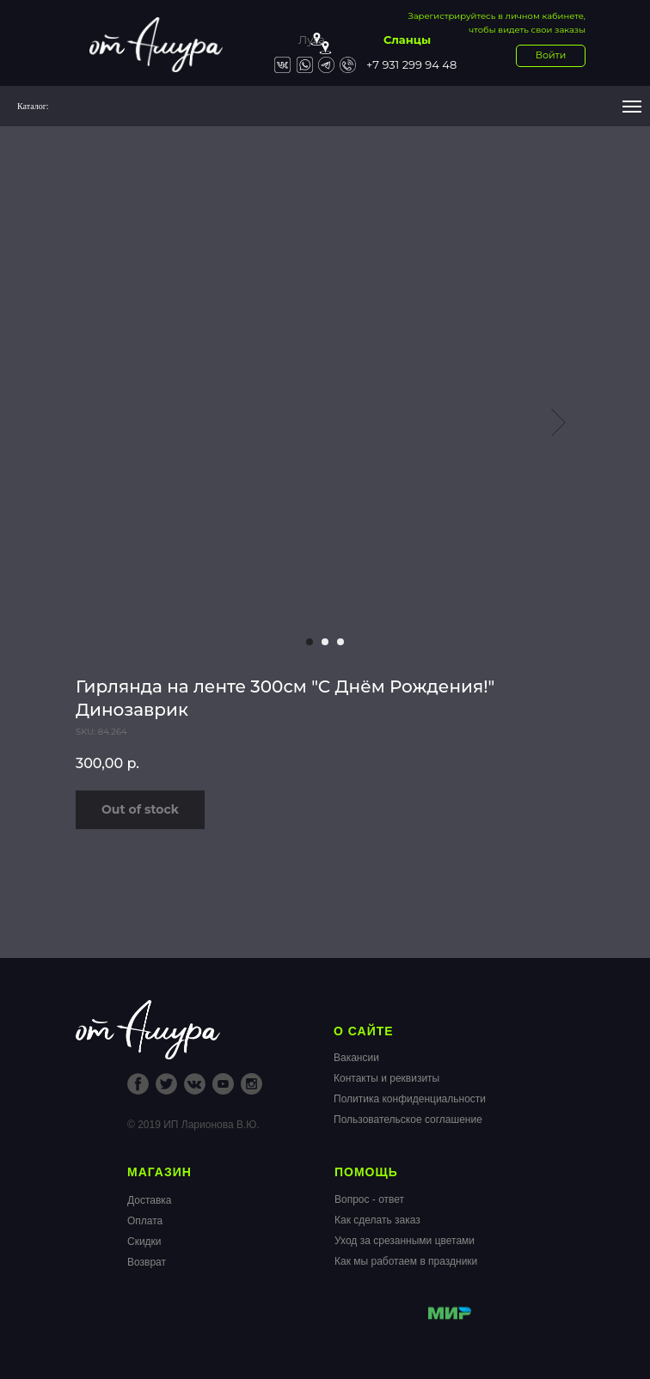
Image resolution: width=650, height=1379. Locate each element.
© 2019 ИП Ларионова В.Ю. (193, 1125)
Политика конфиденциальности (410, 1099)
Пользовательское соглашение (408, 1120)
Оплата (144, 1221)
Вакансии (356, 1058)
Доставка (149, 1200)
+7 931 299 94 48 (411, 64)
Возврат (146, 1262)
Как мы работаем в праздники (405, 1261)
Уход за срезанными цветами (404, 1241)
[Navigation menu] (631, 107)
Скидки (144, 1242)
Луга (311, 39)
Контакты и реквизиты (386, 1078)
